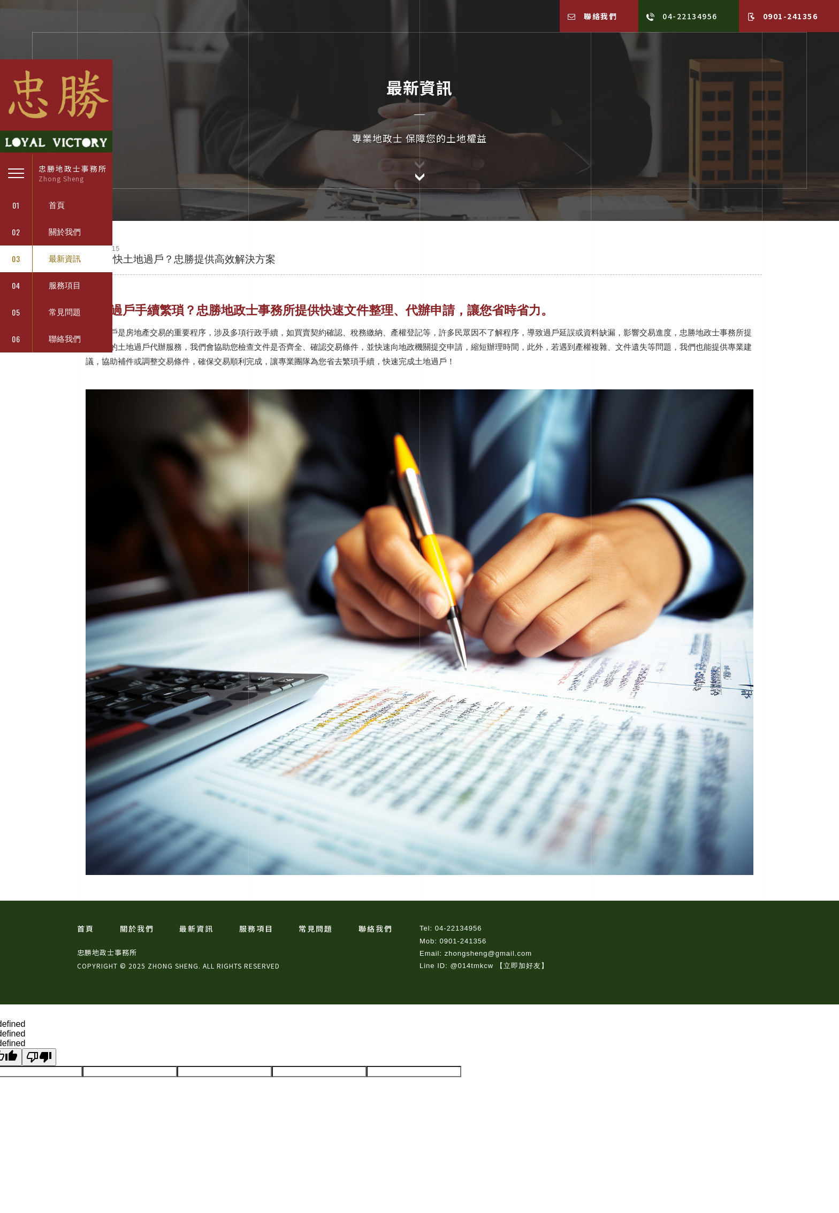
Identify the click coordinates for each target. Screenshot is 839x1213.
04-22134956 (682, 16)
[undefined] (39, 1057)
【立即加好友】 (522, 966)
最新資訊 (196, 928)
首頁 (85, 928)
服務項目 (256, 928)
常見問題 (316, 928)
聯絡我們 (592, 16)
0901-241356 (782, 16)
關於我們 (137, 928)
